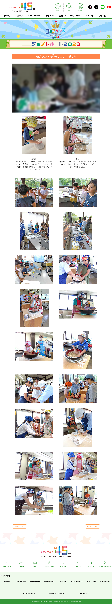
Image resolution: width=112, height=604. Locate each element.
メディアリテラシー (28, 593)
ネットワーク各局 (105, 567)
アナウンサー (74, 16)
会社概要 (7, 582)
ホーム (7, 15)
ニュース (19, 16)
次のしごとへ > (92, 526)
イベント (90, 16)
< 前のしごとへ (20, 526)
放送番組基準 (21, 582)
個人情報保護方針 (77, 582)
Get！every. (34, 16)
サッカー (50, 16)
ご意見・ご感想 (91, 582)
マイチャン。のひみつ (56, 593)
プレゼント (104, 16)
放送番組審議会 (35, 582)
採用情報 (63, 582)
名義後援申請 (105, 582)
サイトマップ (84, 593)
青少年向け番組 (49, 582)
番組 (61, 16)
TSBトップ (7, 567)
